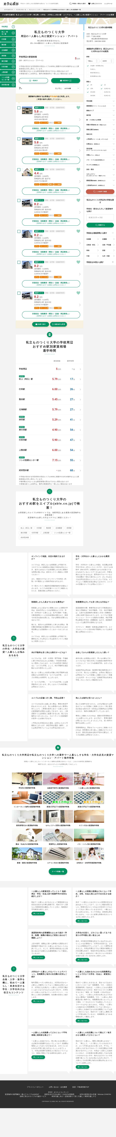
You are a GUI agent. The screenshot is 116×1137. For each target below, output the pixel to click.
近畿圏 (104, 239)
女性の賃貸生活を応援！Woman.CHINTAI (95, 1094)
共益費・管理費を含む (97, 65)
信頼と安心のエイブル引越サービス (33, 1096)
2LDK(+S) (107, 92)
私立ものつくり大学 (34, 9)
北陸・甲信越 (106, 245)
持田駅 (69, 528)
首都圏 (88, 239)
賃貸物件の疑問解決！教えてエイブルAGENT (22, 1094)
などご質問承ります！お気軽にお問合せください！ (51, 129)
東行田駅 (24, 533)
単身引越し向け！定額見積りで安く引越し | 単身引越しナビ (74, 1096)
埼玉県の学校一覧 (21, 9)
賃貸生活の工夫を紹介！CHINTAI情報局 (59, 1094)
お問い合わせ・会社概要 (58, 1087)
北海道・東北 (90, 245)
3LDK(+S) (107, 95)
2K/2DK (92, 92)
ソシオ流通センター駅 (62, 533)
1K (105, 85)
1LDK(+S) (107, 88)
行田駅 (39, 528)
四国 (103, 250)
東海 (87, 250)
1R (91, 85)
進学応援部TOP (8, 9)
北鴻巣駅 (59, 528)
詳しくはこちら (38, 913)
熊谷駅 (48, 528)
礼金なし (93, 69)
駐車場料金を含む (95, 76)
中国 (87, 256)
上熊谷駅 (46, 533)
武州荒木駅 (25, 537)
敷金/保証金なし (95, 72)
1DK (91, 88)
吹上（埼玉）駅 (26, 528)
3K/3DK (92, 95)
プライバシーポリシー (35, 1087)
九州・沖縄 (106, 256)
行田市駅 (35, 533)
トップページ (108, 3)
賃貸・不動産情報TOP (80, 1087)
